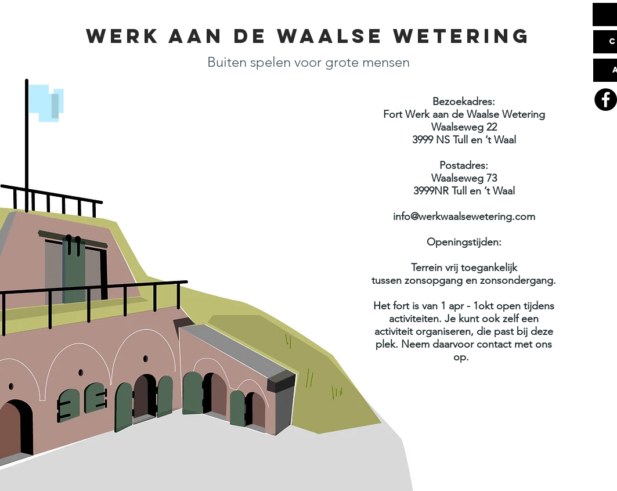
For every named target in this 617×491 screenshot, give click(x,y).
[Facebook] (605, 99)
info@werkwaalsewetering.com (464, 216)
